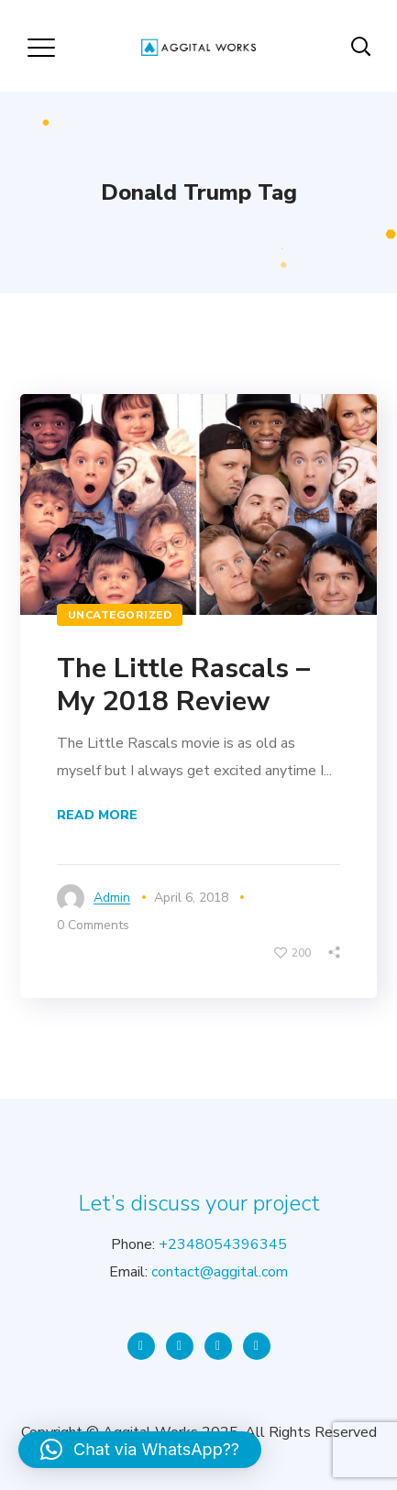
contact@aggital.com (219, 1272)
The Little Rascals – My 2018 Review (183, 685)
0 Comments (93, 925)
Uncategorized (120, 615)
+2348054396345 (223, 1244)
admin (112, 897)
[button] (139, 1449)
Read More (97, 815)
